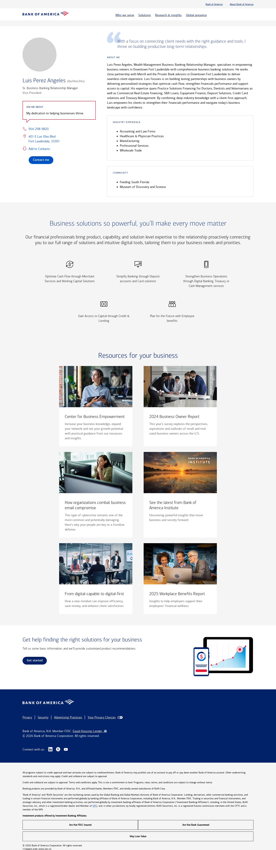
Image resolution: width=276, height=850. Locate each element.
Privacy (27, 717)
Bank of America (214, 4)
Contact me (41, 160)
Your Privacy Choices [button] (101, 717)
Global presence (196, 15)
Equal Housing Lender (90, 731)
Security (43, 717)
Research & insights (168, 15)
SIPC (94, 805)
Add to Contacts (39, 149)
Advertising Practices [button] (68, 717)
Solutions (144, 15)
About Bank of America (241, 4)
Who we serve (124, 15)
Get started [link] (35, 660)
